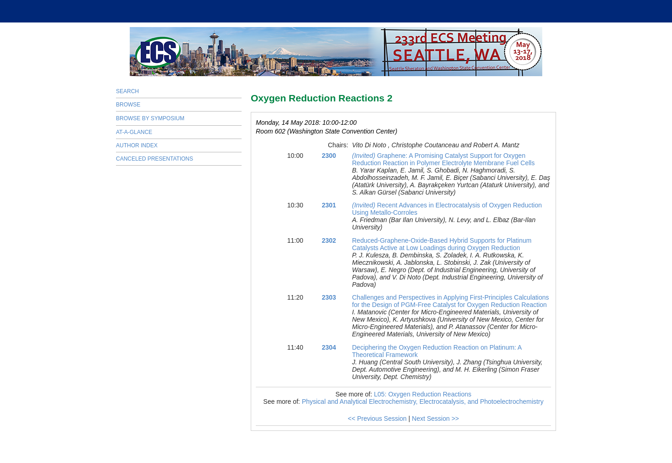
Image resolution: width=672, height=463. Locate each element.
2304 (329, 347)
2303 (329, 297)
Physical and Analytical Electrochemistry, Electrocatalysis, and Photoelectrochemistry (422, 401)
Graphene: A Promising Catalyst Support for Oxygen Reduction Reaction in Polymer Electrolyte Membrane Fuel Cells (443, 159)
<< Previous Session (377, 418)
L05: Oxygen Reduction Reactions (422, 394)
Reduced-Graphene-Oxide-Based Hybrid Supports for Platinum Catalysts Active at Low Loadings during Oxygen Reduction (441, 244)
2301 (329, 205)
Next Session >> (435, 418)
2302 (329, 240)
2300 (329, 155)
